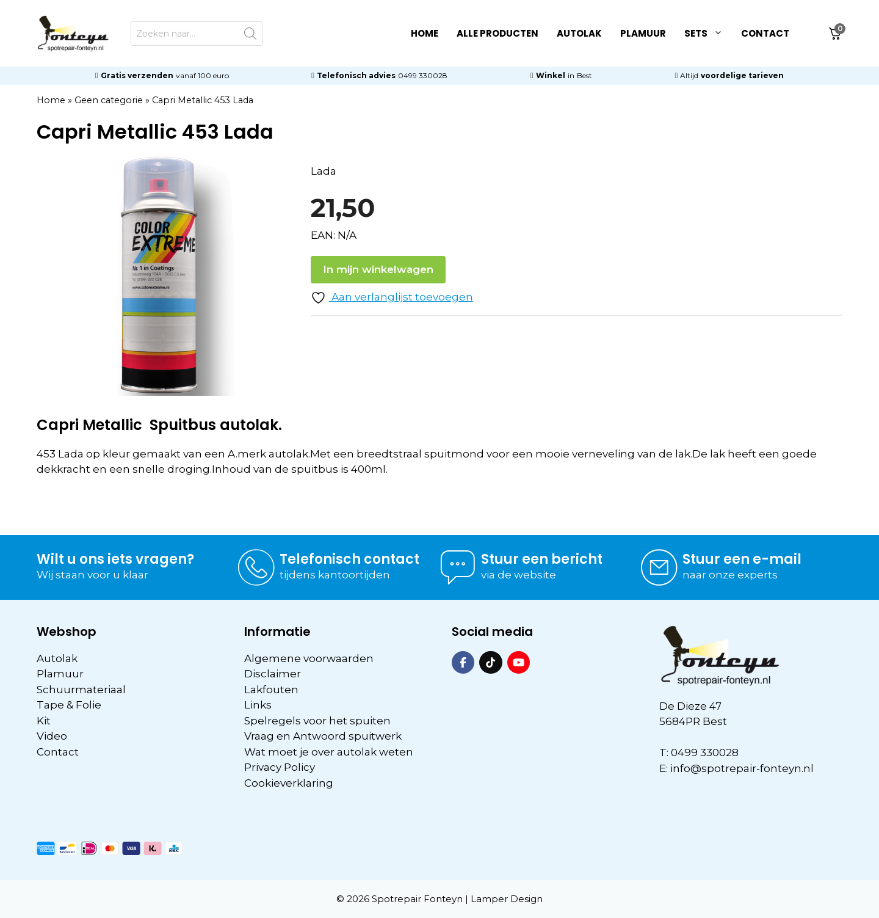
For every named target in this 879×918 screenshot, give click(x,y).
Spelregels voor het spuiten (317, 721)
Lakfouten (271, 689)
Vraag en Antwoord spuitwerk (323, 736)
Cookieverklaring (288, 783)
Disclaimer (272, 674)
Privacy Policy (279, 767)
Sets (708, 33)
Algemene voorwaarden (309, 658)
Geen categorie (108, 100)
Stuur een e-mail (741, 559)
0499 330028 (422, 75)
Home (424, 33)
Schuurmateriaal (81, 689)
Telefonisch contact (349, 559)
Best (584, 75)
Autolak (579, 33)
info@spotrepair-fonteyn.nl (742, 768)
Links (258, 705)
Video (52, 736)
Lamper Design (507, 899)
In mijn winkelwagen (378, 269)
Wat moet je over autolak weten (328, 752)
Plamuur (643, 33)
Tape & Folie (69, 705)
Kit (44, 721)
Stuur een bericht (541, 559)
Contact (765, 33)
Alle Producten (497, 33)
